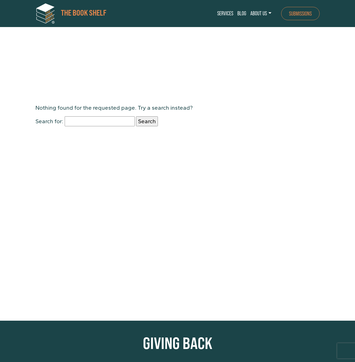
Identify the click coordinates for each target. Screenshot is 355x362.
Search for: (49, 121)
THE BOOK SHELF (70, 13)
